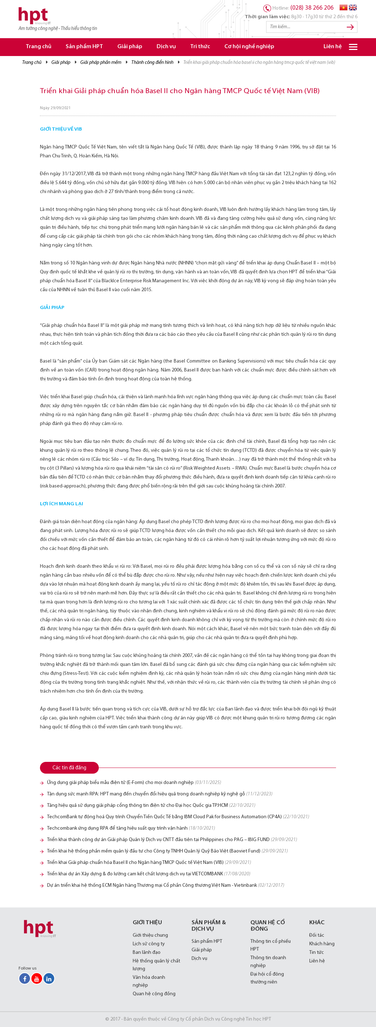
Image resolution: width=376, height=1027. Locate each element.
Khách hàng (322, 944)
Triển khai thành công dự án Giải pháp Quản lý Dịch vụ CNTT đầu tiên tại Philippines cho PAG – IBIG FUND (172, 840)
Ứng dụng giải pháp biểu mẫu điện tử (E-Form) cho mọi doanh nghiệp (134, 782)
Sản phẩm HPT (84, 47)
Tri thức (200, 47)
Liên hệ (333, 47)
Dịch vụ (166, 47)
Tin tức (316, 952)
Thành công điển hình (152, 62)
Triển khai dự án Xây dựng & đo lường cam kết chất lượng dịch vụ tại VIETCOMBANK (148, 874)
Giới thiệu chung (150, 935)
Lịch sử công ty (149, 944)
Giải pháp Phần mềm (100, 62)
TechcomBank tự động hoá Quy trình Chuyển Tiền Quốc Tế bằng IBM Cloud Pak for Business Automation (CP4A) (178, 817)
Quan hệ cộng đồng (154, 994)
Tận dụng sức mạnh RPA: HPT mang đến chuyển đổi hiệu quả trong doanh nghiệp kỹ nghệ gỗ (160, 794)
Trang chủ (38, 47)
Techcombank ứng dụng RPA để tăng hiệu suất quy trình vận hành (131, 828)
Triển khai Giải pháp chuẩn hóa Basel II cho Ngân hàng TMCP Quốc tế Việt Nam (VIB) (149, 862)
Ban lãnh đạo (147, 952)
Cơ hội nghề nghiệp (249, 47)
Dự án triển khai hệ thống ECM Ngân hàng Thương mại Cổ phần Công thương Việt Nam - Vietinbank (165, 885)
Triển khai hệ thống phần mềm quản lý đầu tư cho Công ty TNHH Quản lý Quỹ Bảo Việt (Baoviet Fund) (167, 851)
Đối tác (316, 935)
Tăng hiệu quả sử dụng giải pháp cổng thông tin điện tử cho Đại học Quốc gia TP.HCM (151, 805)
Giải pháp (129, 47)
